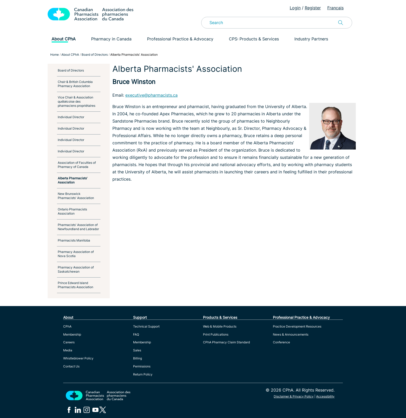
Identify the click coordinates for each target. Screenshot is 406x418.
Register (313, 7)
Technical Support (146, 326)
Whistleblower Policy (78, 358)
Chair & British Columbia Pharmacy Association (75, 84)
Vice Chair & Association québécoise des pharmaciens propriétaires (76, 101)
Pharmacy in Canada (111, 38)
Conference (281, 342)
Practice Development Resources (297, 326)
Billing (137, 358)
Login (295, 7)
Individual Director (71, 117)
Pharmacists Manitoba (74, 240)
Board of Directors (71, 70)
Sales (137, 350)
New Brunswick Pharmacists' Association (76, 196)
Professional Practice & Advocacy (180, 38)
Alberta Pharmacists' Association (73, 180)
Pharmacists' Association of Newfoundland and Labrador (78, 227)
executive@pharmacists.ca (151, 95)
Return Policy (143, 374)
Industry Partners (311, 38)
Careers (69, 342)
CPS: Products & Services (254, 38)
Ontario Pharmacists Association (72, 211)
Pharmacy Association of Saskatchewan (76, 269)
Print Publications (215, 334)
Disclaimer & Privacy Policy (294, 396)
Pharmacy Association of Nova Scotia (76, 254)
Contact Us (71, 366)
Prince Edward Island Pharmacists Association (75, 285)
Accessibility (325, 396)
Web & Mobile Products (219, 326)
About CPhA (64, 38)
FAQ (136, 334)
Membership (72, 334)
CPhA (67, 326)
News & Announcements (290, 334)
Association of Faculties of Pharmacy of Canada (77, 165)
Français (335, 7)
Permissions (141, 366)
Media (67, 350)
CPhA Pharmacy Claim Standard (226, 342)
